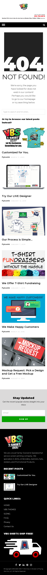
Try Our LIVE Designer (16, 196)
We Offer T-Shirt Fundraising (21, 283)
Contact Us (9, 526)
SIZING (7, 514)
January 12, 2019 (18, 201)
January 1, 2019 (18, 288)
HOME (7, 505)
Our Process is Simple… (17, 239)
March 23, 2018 (18, 332)
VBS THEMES (10, 509)
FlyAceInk (6, 157)
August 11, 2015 (18, 378)
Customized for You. (15, 152)
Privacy (7, 522)
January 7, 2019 (18, 244)
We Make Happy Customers (20, 326)
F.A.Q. (6, 518)
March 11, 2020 (17, 157)
